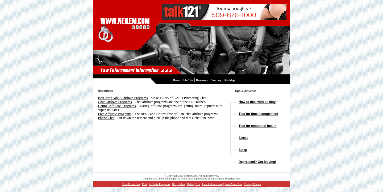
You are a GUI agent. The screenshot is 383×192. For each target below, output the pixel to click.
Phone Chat (106, 118)
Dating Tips (193, 184)
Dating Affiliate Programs (117, 106)
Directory (216, 80)
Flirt (144, 184)
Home (176, 80)
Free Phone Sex (131, 184)
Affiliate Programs (159, 184)
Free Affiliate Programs (114, 114)
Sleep (243, 150)
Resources (201, 80)
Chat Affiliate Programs (115, 102)
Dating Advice (252, 184)
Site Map (229, 80)
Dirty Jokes (178, 184)
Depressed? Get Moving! (257, 162)
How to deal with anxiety (257, 102)
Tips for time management (258, 114)
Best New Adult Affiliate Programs (123, 98)
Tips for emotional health (257, 126)
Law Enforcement (212, 184)
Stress (243, 138)
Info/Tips (188, 80)
